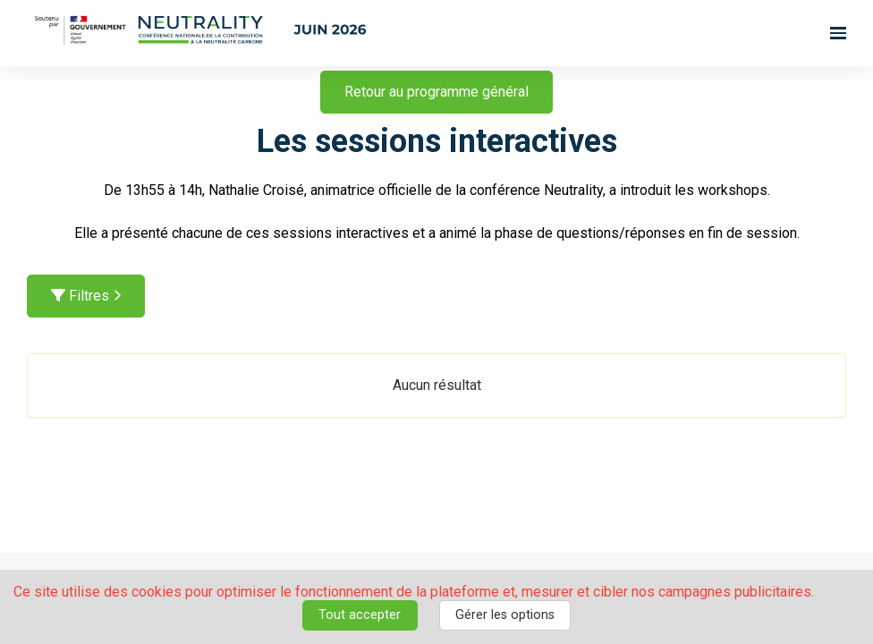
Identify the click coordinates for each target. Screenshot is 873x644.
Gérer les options (505, 615)
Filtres (86, 295)
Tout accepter (359, 615)
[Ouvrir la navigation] (838, 33)
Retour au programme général (436, 91)
